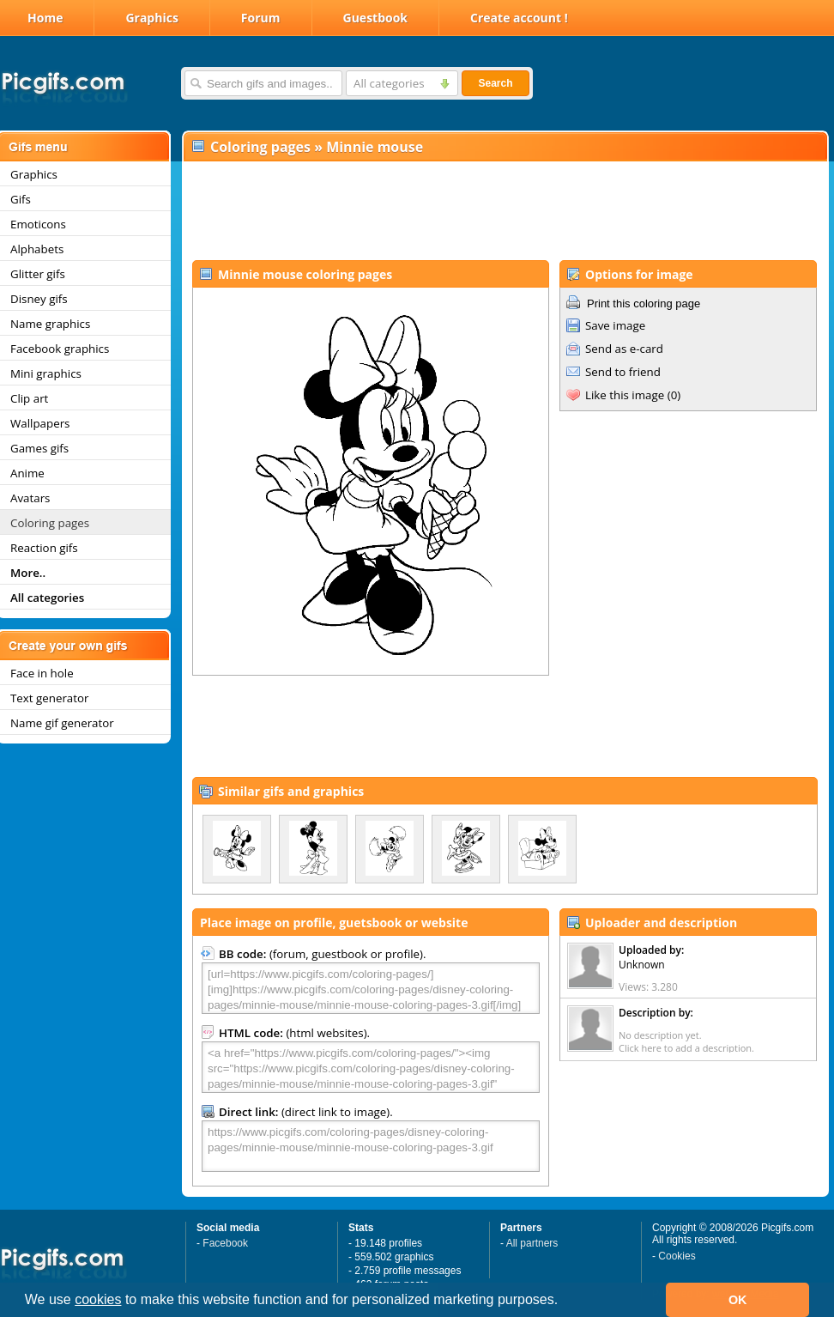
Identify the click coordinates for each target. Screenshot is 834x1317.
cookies (98, 1299)
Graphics (151, 17)
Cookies (676, 1256)
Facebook (225, 1243)
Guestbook (375, 17)
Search (495, 83)
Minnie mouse (374, 146)
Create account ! (519, 17)
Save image (615, 325)
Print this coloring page (643, 303)
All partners (532, 1243)
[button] (564, 1301)
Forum (261, 17)
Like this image (624, 395)
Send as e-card (624, 348)
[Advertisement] (504, 211)
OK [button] (737, 1300)
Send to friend (623, 371)
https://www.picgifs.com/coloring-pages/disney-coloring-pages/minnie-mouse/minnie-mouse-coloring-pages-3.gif (371, 1146)
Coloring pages (260, 146)
